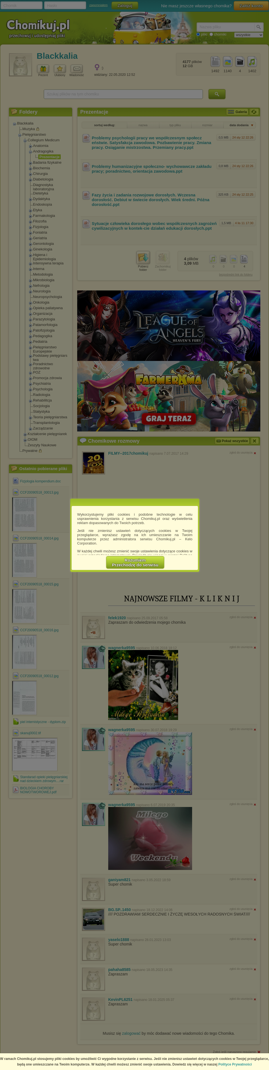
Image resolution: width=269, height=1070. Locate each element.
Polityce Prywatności (235, 1064)
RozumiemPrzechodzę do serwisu (135, 562)
